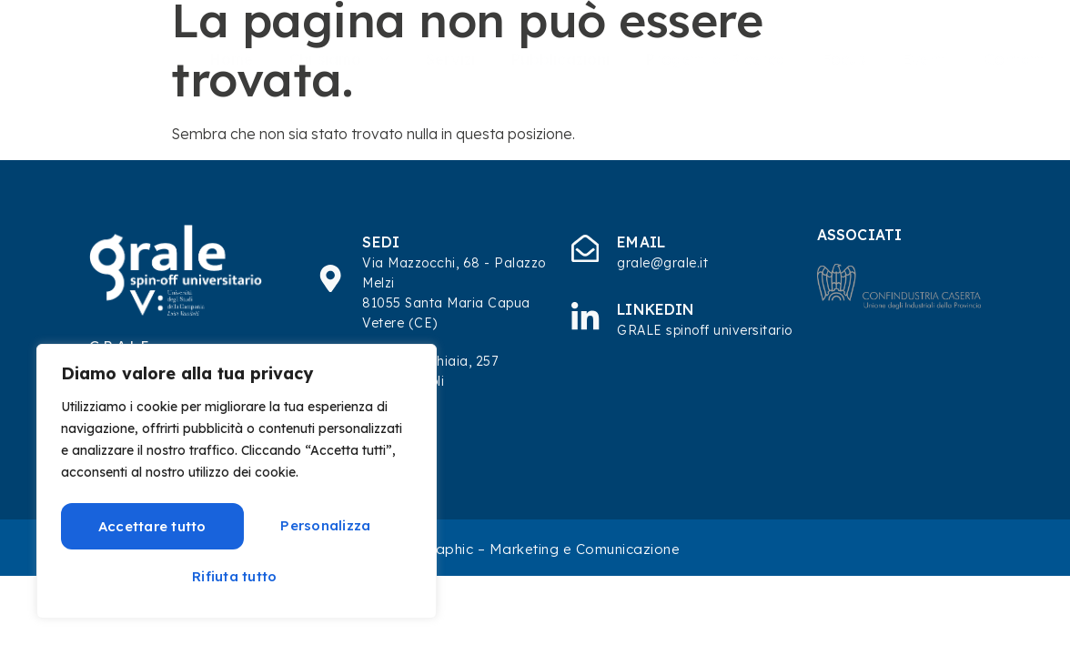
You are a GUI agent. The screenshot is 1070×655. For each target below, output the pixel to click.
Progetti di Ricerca (716, 59)
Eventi (926, 59)
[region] (236, 482)
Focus (844, 59)
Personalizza (146, 524)
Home (231, 59)
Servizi (450, 59)
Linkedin (657, 309)
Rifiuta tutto (321, 524)
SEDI (382, 242)
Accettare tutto (237, 574)
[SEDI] (331, 278)
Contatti (1015, 59)
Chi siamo (339, 59)
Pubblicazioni (560, 59)
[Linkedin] (586, 315)
